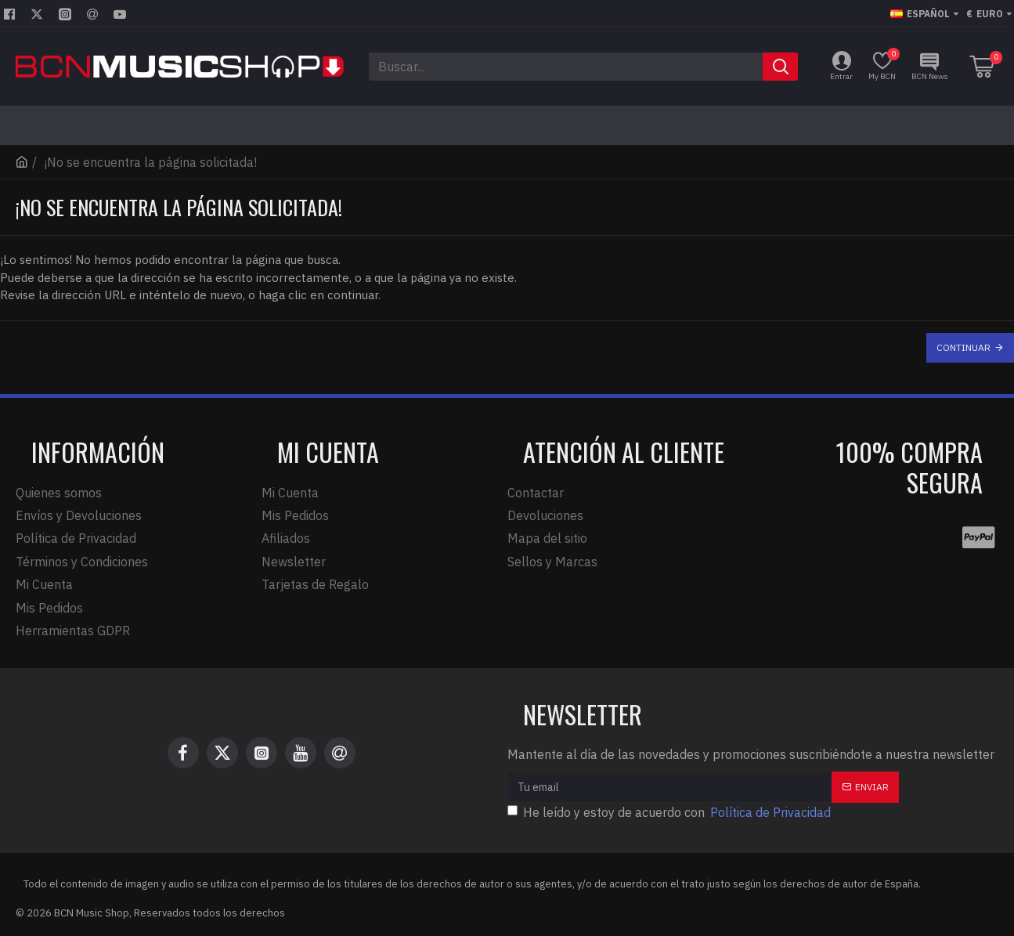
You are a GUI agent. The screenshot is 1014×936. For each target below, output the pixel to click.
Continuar (963, 347)
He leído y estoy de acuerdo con (670, 812)
